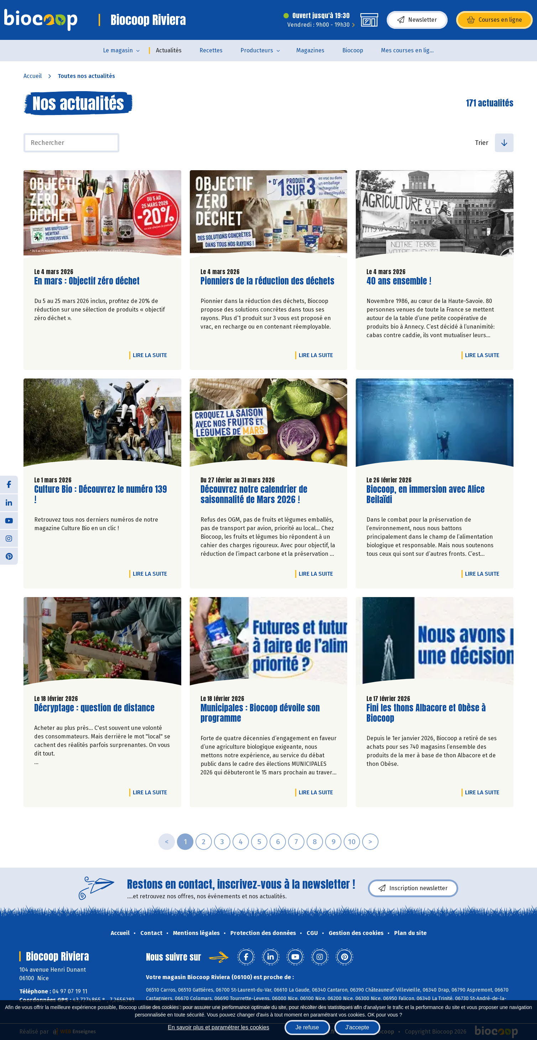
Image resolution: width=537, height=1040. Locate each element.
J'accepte (357, 1027)
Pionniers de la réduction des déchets (267, 281)
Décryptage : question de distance (94, 708)
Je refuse (307, 1027)
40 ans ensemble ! (398, 281)
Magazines (310, 50)
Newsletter (417, 19)
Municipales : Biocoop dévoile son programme (260, 713)
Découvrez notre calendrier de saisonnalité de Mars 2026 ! (253, 494)
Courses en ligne (494, 19)
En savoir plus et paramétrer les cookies (218, 1027)
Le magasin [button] (118, 50)
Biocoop (352, 50)
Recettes (211, 50)
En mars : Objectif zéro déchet (87, 281)
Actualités (169, 50)
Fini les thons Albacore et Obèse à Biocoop (426, 713)
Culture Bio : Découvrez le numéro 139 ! (100, 494)
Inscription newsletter (413, 888)
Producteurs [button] (256, 50)
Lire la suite (152, 355)
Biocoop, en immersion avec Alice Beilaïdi (425, 494)
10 (352, 841)
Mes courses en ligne (408, 50)
